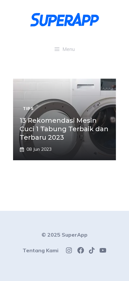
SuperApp (75, 234)
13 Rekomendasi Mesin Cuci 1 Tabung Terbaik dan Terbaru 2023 (64, 129)
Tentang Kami (40, 250)
